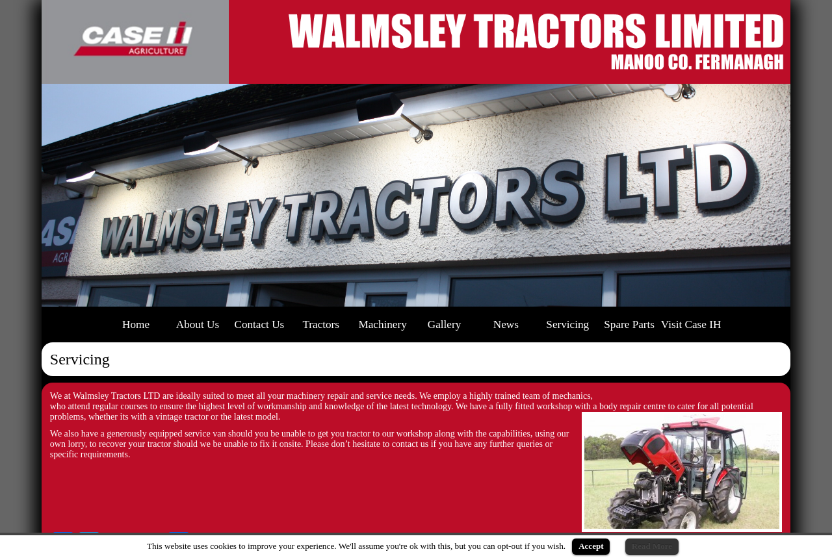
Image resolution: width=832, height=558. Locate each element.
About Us (197, 324)
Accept (590, 546)
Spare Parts (629, 324)
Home (136, 324)
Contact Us (259, 324)
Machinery (382, 324)
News (506, 324)
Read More (652, 546)
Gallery (445, 324)
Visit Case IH (691, 324)
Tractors (320, 324)
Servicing (567, 324)
